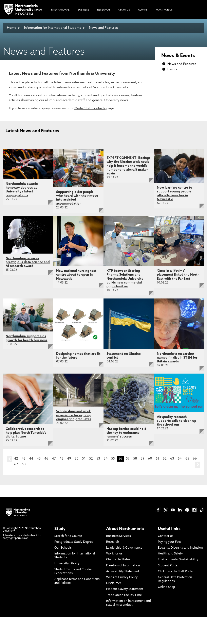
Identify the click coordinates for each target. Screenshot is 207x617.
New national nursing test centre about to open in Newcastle (76, 274)
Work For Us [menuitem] (164, 10)
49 (69, 458)
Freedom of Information (123, 565)
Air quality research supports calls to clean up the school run (176, 420)
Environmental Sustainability (178, 559)
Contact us (165, 536)
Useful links (169, 529)
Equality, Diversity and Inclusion (180, 547)
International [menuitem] (60, 10)
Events (172, 69)
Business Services (118, 536)
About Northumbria (125, 529)
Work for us (114, 553)
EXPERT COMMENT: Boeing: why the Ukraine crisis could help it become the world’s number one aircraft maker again (128, 165)
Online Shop (166, 587)
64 (180, 458)
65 (187, 458)
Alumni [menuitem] (142, 10)
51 (84, 458)
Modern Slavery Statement (124, 589)
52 (91, 458)
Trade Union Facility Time (124, 595)
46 (46, 458)
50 (76, 458)
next (197, 465)
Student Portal (168, 565)
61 (157, 458)
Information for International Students (52, 28)
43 (23, 458)
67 (16, 464)
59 (142, 458)
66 (195, 458)
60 (150, 458)
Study (59, 529)
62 (165, 458)
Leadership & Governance (124, 547)
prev (9, 459)
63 (172, 458)
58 (135, 458)
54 (106, 458)
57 (128, 458)
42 (16, 458)
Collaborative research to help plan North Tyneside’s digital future (26, 432)
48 (61, 458)
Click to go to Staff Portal (175, 571)
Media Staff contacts (90, 108)
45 (39, 458)
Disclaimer (113, 583)
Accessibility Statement (122, 571)
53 (98, 458)
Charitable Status (118, 559)
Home (11, 28)
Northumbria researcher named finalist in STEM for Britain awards (177, 357)
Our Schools (63, 547)
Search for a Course (68, 536)
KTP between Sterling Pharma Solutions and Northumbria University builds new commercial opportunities (125, 278)
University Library (66, 563)
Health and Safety (170, 553)
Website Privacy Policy (122, 577)
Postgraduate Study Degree (73, 542)
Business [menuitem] (83, 10)
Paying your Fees (169, 542)
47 (54, 458)
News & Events (178, 55)
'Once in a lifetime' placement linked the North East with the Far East (178, 274)
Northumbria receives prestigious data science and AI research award (28, 262)
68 (24, 464)
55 (113, 458)
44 (31, 458)
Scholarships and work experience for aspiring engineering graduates (73, 415)
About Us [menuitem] (124, 10)
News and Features (103, 28)
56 (120, 458)
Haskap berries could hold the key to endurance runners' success (126, 432)
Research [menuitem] (103, 10)
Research (112, 542)
